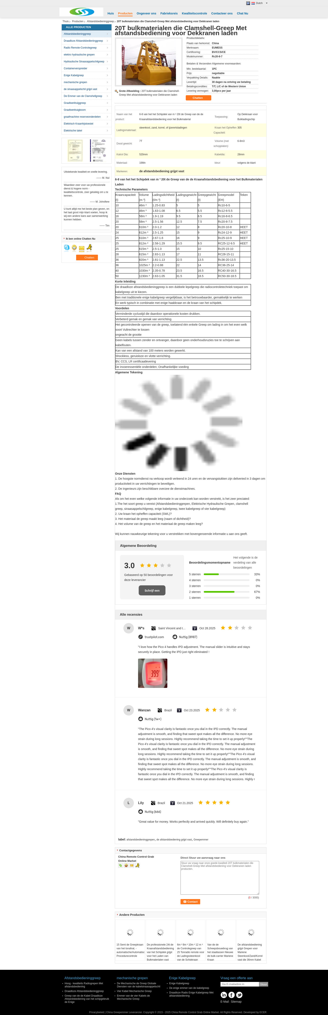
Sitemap (236, 1001)
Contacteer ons (222, 13)
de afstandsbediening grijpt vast (174, 839)
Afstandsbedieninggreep (100, 21)
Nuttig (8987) (188, 637)
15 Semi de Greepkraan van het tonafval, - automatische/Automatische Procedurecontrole (131, 950)
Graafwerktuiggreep (75, 103)
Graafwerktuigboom (75, 109)
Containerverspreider (75, 68)
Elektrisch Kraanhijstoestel (78, 123)
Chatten (201, 98)
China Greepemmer (117, 1012)
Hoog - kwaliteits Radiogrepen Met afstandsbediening (84, 985)
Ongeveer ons (146, 13)
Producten (125, 13)
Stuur (263, 984)
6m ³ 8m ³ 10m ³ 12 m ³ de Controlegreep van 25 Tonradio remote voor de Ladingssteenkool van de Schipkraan (190, 952)
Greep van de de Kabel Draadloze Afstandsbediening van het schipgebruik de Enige (87, 998)
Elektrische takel (73, 130)
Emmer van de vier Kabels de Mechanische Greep (133, 997)
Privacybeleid (96, 1012)
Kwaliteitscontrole (194, 13)
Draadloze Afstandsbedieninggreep (83, 40)
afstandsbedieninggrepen (141, 839)
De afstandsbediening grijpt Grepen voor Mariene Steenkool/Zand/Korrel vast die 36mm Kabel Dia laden (250, 954)
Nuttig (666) (153, 812)
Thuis (66, 21)
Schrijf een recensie (152, 592)
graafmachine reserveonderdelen (82, 116)
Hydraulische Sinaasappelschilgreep (84, 61)
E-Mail (224, 1001)
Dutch (262, 3)
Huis (111, 13)
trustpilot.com (154, 637)
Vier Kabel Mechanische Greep (134, 991)
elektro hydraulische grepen (79, 54)
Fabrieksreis (169, 13)
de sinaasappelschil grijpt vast (80, 89)
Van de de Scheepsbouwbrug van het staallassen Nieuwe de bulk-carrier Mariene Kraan (220, 952)
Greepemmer (200, 839)
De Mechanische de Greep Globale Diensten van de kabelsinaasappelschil (138, 985)
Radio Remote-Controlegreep (80, 47)
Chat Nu (242, 13)
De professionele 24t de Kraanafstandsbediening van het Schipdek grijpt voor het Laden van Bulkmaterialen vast (160, 952)
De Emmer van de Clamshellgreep (83, 96)
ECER (263, 1012)
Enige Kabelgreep (74, 75)
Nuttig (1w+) (153, 719)
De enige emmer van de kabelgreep (189, 988)
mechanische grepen (75, 82)
